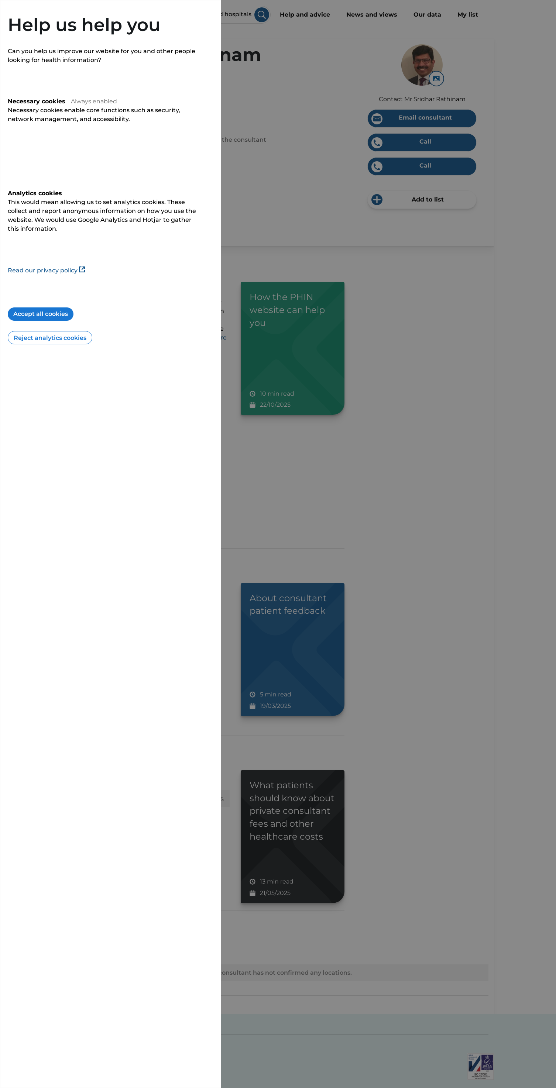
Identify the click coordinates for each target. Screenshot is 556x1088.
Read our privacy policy (46, 270)
